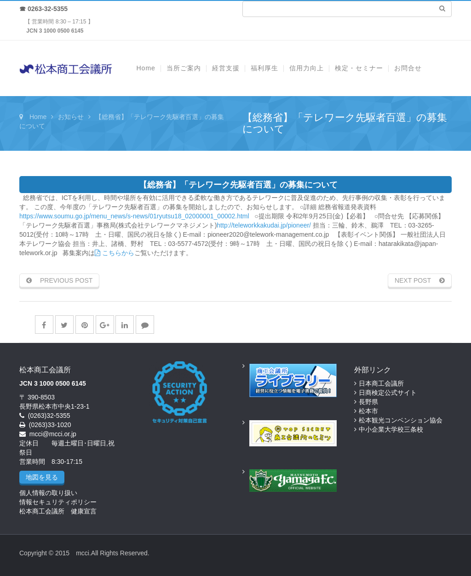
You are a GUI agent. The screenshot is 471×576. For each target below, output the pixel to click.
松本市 (368, 411)
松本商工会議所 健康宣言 (58, 511)
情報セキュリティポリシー (58, 502)
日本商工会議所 (381, 383)
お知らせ (71, 116)
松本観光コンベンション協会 (400, 420)
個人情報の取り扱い (48, 492)
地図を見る (42, 477)
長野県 (368, 401)
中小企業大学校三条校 (391, 429)
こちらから (114, 253)
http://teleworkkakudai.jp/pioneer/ (264, 225)
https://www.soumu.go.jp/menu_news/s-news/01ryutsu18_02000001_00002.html (134, 216)
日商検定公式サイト (388, 392)
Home (37, 116)
